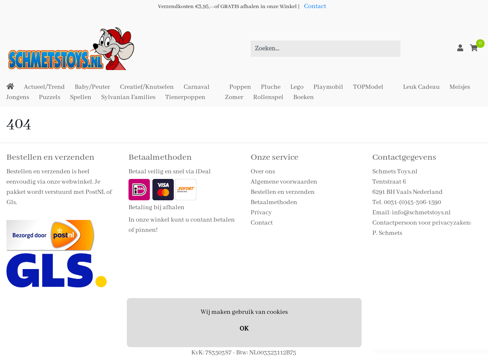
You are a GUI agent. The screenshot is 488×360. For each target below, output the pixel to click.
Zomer (234, 97)
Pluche (271, 87)
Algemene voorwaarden (284, 182)
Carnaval (197, 87)
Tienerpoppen (185, 97)
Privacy (261, 213)
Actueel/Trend (44, 87)
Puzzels (49, 97)
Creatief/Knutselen (147, 87)
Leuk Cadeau (421, 87)
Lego (297, 87)
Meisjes (460, 87)
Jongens (17, 97)
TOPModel (368, 87)
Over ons (263, 172)
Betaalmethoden (274, 202)
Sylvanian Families (128, 97)
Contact (315, 6)
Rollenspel (268, 97)
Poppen (240, 87)
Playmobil (328, 87)
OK (244, 329)
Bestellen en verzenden (283, 192)
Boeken (303, 97)
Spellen (80, 97)
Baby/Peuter (92, 87)
